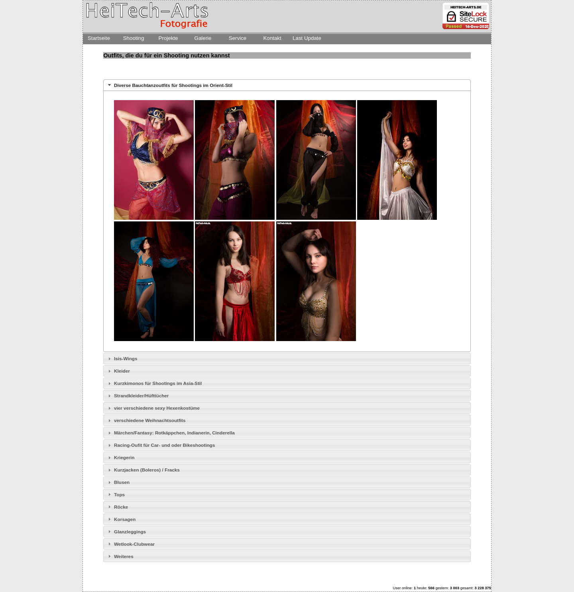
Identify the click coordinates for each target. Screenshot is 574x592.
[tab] (287, 85)
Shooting (133, 38)
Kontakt (272, 38)
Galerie (203, 38)
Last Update (307, 38)
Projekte (168, 38)
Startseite (99, 38)
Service (237, 38)
